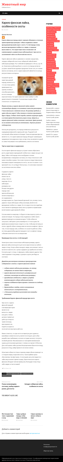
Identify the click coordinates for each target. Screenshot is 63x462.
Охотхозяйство (50, 59)
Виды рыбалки (56, 29)
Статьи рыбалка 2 (51, 90)
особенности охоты (27, 373)
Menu (5, 13)
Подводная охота (51, 63)
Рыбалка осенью (51, 79)
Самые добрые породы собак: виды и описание (21, 416)
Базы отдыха (50, 27)
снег (39, 460)
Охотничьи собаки (51, 57)
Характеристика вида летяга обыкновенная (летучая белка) (52, 124)
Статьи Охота (55, 86)
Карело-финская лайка (14, 373)
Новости (56, 50)
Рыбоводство (50, 81)
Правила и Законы (51, 66)
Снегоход (56, 84)
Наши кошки (49, 50)
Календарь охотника (51, 39)
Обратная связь (48, 451)
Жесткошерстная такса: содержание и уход (8, 416)
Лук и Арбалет (50, 45)
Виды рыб (49, 29)
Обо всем (49, 52)
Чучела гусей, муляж (52, 117)
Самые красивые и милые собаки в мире (37, 416)
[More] (3, 37)
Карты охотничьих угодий (53, 41)
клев (34, 460)
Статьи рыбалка (51, 88)
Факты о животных (51, 93)
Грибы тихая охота (51, 32)
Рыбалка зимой (50, 77)
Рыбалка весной (50, 75)
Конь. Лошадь (50, 43)
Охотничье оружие (51, 54)
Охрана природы (51, 61)
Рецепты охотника (51, 72)
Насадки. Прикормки (51, 48)
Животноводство (51, 36)
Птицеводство (50, 68)
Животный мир (14, 4)
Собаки (4, 19)
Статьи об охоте (6, 376)
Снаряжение (50, 84)
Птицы (56, 68)
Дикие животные (50, 34)
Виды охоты (57, 27)
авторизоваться (35, 433)
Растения (49, 70)
